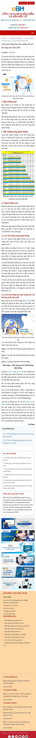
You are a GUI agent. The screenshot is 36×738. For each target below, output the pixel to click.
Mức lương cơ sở (15, 371)
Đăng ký (31, 3)
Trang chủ (4, 38)
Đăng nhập (23, 3)
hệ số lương (27, 301)
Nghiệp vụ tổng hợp (16, 38)
